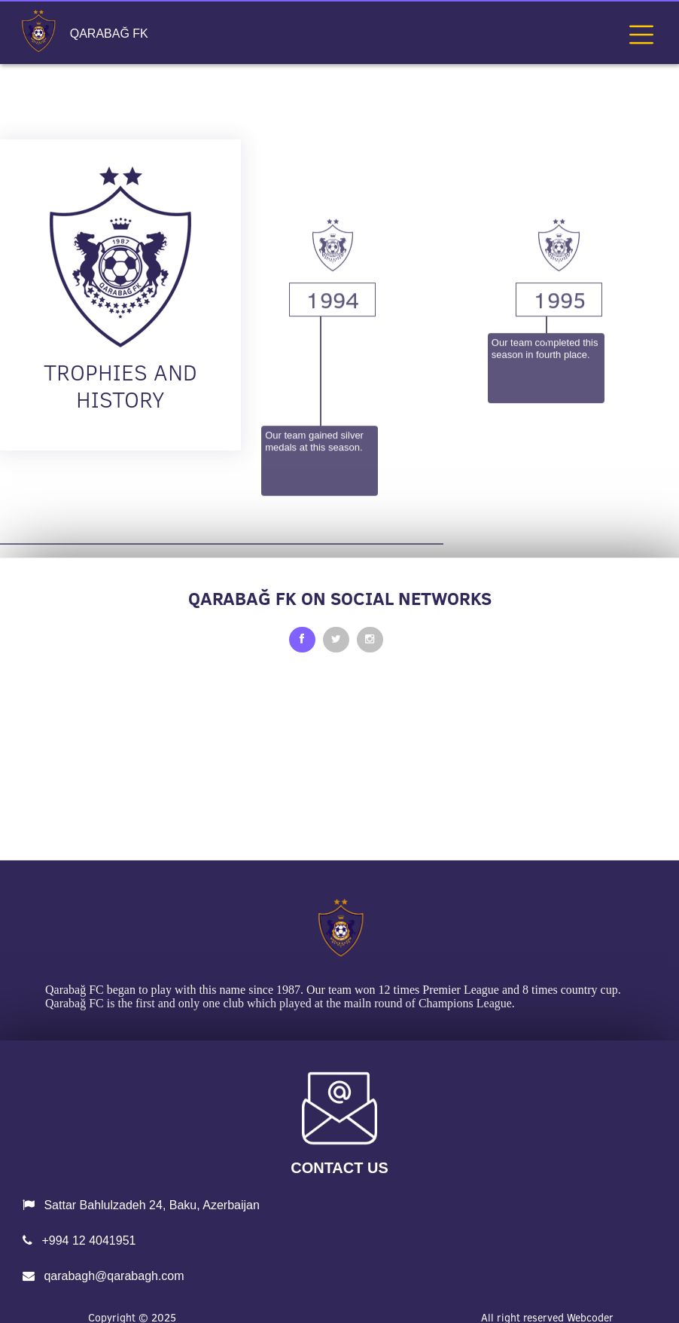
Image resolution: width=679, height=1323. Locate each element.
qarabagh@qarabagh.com (103, 1276)
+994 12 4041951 (79, 1240)
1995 (559, 396)
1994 (333, 396)
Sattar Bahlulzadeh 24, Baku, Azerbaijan (141, 1205)
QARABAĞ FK (109, 34)
